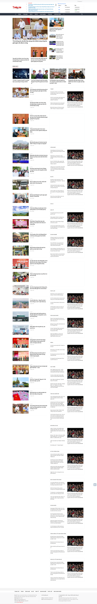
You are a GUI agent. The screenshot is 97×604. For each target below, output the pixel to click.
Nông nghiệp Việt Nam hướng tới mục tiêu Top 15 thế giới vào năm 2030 (57, 218)
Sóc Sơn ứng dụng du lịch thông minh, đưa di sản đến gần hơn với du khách (38, 287)
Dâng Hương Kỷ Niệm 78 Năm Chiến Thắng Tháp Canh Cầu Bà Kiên (57, 411)
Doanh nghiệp (43, 14)
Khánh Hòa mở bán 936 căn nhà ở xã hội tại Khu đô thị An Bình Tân (57, 197)
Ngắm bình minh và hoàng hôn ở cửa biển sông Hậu (57, 473)
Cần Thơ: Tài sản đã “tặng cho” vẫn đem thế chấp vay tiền (38, 380)
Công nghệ (25, 14)
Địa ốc (31, 14)
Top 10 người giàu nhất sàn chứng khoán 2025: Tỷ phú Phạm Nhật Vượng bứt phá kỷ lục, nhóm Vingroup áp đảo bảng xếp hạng (57, 515)
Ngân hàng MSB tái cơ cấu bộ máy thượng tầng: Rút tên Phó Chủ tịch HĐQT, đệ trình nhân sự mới (56, 335)
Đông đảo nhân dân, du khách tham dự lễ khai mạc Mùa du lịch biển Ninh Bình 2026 (60, 43)
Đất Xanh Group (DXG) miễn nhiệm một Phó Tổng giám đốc (57, 324)
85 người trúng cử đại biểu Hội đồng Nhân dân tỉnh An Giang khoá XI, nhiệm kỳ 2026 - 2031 (57, 537)
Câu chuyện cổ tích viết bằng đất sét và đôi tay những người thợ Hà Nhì (38, 235)
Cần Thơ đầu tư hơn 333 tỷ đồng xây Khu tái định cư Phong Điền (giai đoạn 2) (57, 192)
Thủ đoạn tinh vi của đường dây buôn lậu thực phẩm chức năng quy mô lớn (57, 493)
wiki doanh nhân (57, 14)
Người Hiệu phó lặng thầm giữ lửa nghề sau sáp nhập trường (37, 248)
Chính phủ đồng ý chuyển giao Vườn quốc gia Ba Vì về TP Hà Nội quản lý (38, 208)
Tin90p (19, 14)
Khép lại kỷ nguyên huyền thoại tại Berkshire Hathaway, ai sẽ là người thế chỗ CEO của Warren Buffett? (57, 521)
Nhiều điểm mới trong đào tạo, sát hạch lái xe (37, 327)
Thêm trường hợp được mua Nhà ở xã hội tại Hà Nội (38, 274)
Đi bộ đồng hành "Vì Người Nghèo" (56, 445)
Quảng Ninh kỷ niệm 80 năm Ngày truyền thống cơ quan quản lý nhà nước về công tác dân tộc (37, 341)
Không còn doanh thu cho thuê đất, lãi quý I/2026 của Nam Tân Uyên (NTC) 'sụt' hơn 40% (57, 238)
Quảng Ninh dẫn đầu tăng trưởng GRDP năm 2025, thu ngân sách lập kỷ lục (76, 82)
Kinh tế (36, 14)
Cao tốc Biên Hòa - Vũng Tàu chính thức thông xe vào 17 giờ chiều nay (38, 301)
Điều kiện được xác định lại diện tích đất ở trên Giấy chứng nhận (38, 393)
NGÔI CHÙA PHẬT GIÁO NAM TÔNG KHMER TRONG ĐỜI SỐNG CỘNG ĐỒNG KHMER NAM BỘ (57, 467)
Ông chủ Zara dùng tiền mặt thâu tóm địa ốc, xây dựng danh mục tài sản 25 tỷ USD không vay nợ (57, 319)
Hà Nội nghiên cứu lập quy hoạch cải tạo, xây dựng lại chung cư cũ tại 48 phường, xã (57, 308)
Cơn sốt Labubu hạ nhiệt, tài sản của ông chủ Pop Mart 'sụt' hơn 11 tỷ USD (57, 527)
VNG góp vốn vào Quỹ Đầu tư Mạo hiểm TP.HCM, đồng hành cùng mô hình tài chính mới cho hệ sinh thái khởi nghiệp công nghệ (57, 168)
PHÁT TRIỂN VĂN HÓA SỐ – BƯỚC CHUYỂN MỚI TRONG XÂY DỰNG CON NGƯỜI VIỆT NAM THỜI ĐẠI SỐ (57, 370)
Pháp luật (50, 14)
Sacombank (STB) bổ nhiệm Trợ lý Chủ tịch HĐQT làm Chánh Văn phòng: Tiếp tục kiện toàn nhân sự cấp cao (57, 509)
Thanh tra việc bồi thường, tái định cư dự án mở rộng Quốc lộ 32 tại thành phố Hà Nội (57, 552)
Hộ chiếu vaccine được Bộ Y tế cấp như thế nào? (57, 346)
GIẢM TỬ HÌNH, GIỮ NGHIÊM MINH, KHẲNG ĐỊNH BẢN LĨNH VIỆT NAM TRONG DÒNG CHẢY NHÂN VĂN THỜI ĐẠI (57, 430)
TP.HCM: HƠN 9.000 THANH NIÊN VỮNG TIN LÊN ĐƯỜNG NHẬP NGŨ (57, 376)
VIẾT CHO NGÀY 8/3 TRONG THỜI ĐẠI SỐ (57, 441)
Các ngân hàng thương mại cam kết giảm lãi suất (56, 213)
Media (51, 342)
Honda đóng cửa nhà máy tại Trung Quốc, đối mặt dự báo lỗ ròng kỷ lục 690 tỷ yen (57, 151)
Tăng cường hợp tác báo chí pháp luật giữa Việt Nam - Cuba (38, 367)
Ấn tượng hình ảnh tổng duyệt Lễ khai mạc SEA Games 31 (57, 359)
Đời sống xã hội (54, 425)
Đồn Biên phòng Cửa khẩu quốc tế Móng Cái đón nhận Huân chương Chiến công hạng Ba (37, 354)
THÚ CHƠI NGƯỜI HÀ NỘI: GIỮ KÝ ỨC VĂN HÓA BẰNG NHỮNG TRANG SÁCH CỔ (57, 397)
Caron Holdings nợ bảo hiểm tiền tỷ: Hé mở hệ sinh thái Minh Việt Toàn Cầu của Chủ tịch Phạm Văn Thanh (57, 249)
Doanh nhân (53, 505)
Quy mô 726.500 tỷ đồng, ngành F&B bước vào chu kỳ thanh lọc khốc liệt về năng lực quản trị (57, 162)
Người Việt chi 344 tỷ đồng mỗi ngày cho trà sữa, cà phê (57, 222)
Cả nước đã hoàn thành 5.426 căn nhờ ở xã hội (57, 303)
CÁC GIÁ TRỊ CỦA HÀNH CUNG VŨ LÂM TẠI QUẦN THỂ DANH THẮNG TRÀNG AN (57, 455)
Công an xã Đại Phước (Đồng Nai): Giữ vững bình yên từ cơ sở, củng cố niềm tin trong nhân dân (57, 579)
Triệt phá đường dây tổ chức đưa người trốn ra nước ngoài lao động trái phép (56, 30)
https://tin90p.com (20, 602)
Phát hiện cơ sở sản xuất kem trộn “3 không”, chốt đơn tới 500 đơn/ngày (57, 294)
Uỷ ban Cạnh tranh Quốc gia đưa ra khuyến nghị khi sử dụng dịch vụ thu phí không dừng (38, 315)
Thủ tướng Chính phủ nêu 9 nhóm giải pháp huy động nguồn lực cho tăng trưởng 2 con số (38, 407)
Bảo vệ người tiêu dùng (55, 479)
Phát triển (52, 366)
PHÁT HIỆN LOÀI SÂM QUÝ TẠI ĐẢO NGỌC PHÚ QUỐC (57, 380)
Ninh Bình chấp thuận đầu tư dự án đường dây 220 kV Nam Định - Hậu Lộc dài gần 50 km (57, 181)
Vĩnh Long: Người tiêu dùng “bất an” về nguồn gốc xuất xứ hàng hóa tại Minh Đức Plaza (57, 498)
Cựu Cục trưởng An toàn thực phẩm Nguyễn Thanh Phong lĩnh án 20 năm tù (39, 82)
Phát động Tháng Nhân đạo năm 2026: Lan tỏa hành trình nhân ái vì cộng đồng (38, 223)
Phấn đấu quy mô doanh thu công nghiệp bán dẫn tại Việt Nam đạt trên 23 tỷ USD (57, 157)
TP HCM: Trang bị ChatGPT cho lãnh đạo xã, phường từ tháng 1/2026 (21, 81)
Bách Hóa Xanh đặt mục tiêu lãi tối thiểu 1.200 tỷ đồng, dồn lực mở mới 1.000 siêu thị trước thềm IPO (57, 255)
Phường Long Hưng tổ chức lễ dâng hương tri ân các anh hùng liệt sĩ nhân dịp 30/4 (60, 50)
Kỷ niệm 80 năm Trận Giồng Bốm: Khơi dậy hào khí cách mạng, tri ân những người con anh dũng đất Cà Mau (38, 262)
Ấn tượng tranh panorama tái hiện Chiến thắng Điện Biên (57, 355)
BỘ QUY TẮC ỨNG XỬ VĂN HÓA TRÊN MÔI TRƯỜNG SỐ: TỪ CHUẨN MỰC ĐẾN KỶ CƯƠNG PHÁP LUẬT (57, 436)
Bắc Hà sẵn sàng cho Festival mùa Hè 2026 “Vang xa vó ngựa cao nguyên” (60, 36)
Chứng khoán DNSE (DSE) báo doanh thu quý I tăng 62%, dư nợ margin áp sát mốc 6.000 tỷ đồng (57, 227)
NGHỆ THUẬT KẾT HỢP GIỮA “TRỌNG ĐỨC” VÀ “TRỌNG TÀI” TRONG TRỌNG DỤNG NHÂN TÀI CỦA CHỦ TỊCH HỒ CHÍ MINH (57, 385)
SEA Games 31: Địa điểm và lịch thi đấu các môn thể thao (57, 350)
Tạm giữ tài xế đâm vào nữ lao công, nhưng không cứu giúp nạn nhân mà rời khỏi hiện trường (21, 60)
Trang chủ (16, 591)
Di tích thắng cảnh (54, 451)
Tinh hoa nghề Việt (54, 393)
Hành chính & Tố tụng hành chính (58, 533)
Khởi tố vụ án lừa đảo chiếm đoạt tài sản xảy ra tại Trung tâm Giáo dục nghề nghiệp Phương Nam (39, 60)
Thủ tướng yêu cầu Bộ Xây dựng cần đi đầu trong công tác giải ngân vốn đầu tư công (30, 42)
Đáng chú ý (15, 66)
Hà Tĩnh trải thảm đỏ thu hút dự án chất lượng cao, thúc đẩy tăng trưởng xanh (57, 299)
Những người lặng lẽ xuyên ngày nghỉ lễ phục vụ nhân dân (38, 195)
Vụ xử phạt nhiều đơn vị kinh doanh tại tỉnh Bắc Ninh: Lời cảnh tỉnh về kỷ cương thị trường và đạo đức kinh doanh (57, 483)
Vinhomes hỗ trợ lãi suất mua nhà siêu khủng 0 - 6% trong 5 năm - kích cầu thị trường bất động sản (57, 186)
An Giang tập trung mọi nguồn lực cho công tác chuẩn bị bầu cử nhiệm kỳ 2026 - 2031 (58, 82)
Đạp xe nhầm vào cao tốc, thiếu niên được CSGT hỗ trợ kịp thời (59, 57)
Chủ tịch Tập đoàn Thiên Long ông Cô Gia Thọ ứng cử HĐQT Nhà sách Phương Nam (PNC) (57, 329)
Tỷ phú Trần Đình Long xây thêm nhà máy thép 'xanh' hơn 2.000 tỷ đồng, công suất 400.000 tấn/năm (56, 244)
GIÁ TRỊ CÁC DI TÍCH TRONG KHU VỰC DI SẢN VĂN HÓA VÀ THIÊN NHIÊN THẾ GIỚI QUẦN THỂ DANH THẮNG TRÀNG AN (57, 461)
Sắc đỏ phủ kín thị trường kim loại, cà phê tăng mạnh (57, 543)
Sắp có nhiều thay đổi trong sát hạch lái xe (57, 547)
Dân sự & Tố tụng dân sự (56, 559)
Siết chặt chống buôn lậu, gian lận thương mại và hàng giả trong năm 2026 (57, 489)
